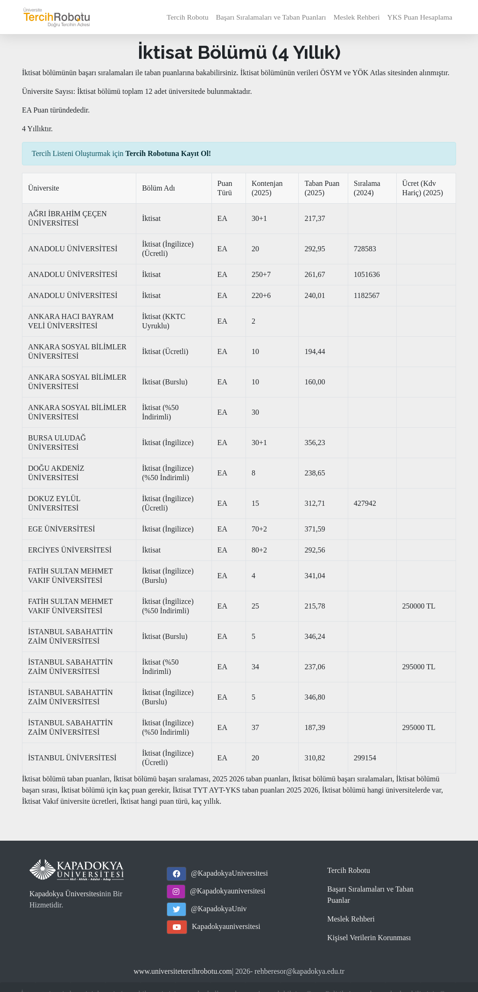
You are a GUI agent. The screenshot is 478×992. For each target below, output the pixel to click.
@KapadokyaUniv (219, 909)
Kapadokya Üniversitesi (65, 894)
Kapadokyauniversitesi (226, 926)
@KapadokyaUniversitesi (229, 873)
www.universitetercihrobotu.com (183, 971)
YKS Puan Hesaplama (419, 17)
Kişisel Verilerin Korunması (369, 938)
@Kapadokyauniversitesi (227, 891)
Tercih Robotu (187, 17)
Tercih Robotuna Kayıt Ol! (168, 153)
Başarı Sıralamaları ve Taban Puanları (271, 17)
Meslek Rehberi (356, 17)
